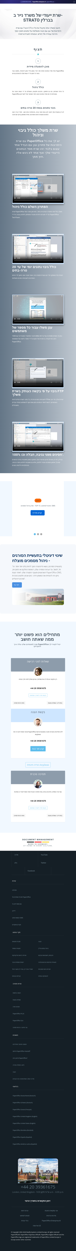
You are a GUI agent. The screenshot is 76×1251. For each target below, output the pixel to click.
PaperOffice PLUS (18, 1014)
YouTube (44, 855)
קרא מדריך (37, 512)
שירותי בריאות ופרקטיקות (19, 955)
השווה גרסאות (17, 993)
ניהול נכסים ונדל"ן (43, 948)
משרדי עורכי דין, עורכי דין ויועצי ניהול (22, 969)
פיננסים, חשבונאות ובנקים (45, 955)
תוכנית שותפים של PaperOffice (21, 897)
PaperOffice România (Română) (23, 1130)
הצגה (39, 941)
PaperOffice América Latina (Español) (25, 1144)
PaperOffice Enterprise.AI (51, 1221)
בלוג (15, 863)
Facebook (31, 871)
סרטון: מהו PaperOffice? (20, 1058)
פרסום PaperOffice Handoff (21, 1051)
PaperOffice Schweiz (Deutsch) (23, 1103)
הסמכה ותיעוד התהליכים (20, 1044)
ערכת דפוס (24, 1211)
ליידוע (13, 911)
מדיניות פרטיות (51, 1216)
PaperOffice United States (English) (24, 1123)
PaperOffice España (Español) (22, 1137)
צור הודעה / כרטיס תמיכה (20, 1027)
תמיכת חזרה (16, 1007)
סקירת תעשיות (16, 941)
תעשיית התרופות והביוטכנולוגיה (47, 962)
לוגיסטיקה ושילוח (43, 976)
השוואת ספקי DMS (17, 918)
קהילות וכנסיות (16, 976)
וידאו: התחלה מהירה (18, 1065)
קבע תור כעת (38, 748)
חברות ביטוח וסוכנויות (44, 969)
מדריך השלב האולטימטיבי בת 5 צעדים (23, 1079)
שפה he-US (37, 1226)
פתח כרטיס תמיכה (19, 703)
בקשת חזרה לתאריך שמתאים (38, 695)
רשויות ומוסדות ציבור (18, 962)
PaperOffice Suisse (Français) (22, 1109)
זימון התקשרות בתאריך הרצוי (37, 1201)
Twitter (43, 863)
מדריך (16, 855)
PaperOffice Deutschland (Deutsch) (24, 1096)
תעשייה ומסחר (16, 948)
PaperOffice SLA (18, 1020)
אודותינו (14, 890)
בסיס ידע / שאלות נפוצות (55, 703)
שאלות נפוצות (17, 1000)
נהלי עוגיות (24, 1221)
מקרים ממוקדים (16, 925)
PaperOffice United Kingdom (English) (25, 1116)
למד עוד (16, 585)
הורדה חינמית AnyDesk (38, 764)
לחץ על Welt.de (17, 904)
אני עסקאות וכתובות (51, 1211)
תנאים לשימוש (24, 1216)
